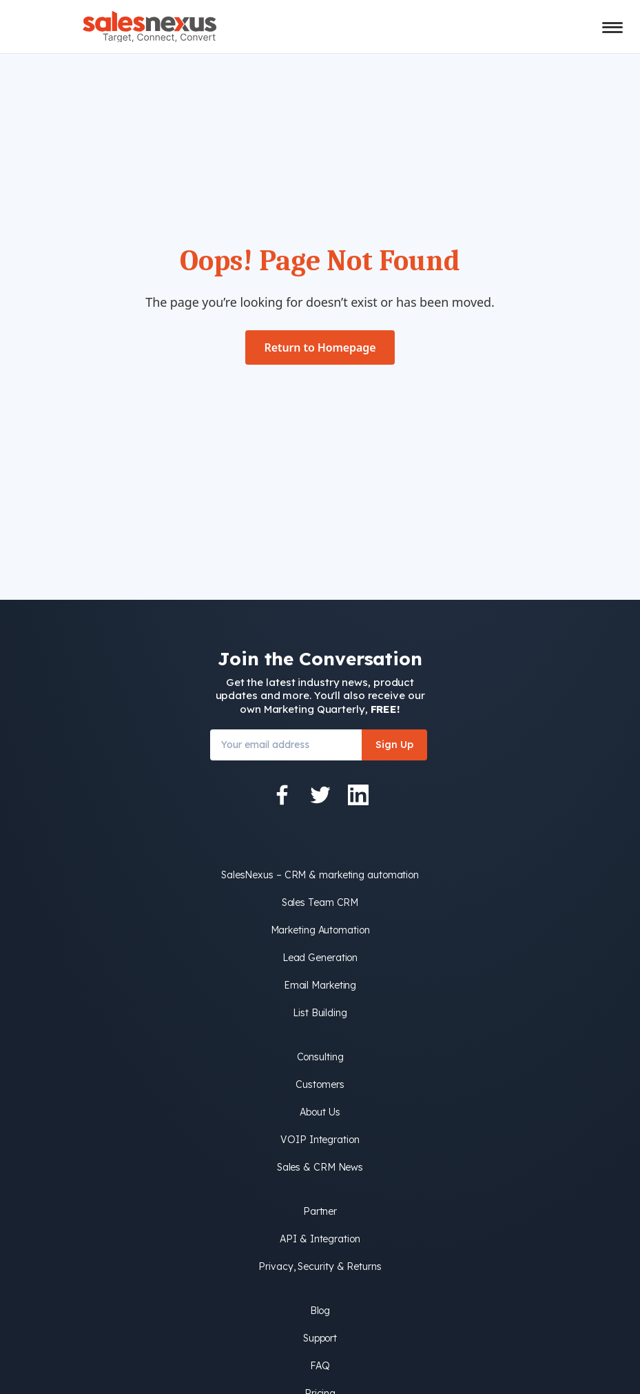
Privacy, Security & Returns (319, 1266)
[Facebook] (282, 795)
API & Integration (320, 1239)
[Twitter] (320, 795)
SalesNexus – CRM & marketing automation (320, 875)
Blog (320, 1310)
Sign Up (394, 744)
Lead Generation (320, 957)
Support (320, 1338)
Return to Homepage (320, 347)
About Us (320, 1112)
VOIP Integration (319, 1139)
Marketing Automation (320, 930)
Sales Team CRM (320, 902)
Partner (320, 1211)
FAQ (320, 1366)
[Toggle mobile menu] (612, 27)
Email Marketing (320, 985)
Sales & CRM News (320, 1167)
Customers (320, 1084)
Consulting (320, 1057)
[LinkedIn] (358, 795)
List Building (320, 1013)
